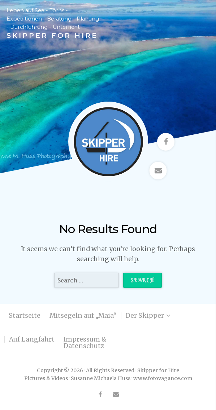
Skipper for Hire (52, 35)
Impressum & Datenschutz (85, 342)
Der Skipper (145, 315)
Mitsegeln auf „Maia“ (83, 315)
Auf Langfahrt (32, 339)
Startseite (24, 315)
